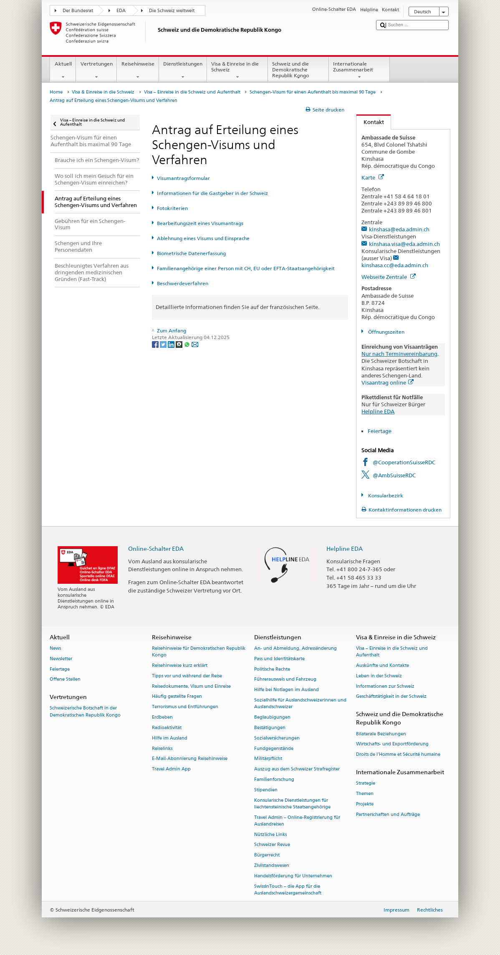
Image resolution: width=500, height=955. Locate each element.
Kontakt (370, 122)
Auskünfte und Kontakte (382, 665)
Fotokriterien (172, 208)
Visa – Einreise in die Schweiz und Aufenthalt (192, 92)
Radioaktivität (167, 727)
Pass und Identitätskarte (279, 658)
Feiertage (379, 431)
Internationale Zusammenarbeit (359, 71)
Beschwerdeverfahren (182, 283)
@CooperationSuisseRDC (404, 462)
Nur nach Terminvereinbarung (399, 353)
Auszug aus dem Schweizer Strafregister (297, 769)
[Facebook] (156, 344)
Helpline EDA (377, 411)
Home (56, 92)
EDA (121, 10)
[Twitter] (164, 344)
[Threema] (180, 344)
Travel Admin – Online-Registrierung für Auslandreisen (297, 821)
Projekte (365, 804)
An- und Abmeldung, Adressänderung (295, 648)
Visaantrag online (387, 382)
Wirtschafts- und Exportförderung (392, 744)
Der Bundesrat (78, 10)
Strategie (365, 783)
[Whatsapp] (188, 344)
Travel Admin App (171, 769)
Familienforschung (274, 779)
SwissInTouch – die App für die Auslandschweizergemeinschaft (287, 890)
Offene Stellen (65, 679)
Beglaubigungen (272, 717)
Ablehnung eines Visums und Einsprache (203, 238)
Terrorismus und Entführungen (185, 707)
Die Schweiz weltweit (171, 10)
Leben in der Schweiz (379, 676)
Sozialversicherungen (277, 738)
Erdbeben (162, 717)
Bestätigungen (269, 727)
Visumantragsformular (183, 178)
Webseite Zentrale (388, 277)
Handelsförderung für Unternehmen (293, 876)
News (55, 648)
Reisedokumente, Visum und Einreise (191, 686)
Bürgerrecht (267, 855)
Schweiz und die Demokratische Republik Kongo (298, 71)
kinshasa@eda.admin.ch (399, 229)
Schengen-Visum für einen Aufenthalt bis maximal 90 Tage (313, 92)
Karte (372, 177)
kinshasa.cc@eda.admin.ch (394, 265)
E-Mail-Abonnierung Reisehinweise (189, 759)
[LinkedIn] (172, 344)
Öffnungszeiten (385, 332)
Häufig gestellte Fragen (177, 696)
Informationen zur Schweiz (385, 686)
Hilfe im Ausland (169, 738)
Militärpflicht (268, 759)
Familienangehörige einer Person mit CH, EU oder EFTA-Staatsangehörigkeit (246, 268)
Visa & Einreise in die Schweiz (237, 71)
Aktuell (63, 71)
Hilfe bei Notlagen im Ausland (286, 690)
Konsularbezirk (385, 495)
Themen (365, 793)
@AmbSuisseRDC (394, 475)
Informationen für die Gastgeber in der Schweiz (212, 193)
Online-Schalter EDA (156, 548)
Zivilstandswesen (271, 865)
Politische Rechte (272, 669)
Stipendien (266, 790)
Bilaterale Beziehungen (381, 734)
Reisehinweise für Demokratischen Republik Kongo (198, 652)
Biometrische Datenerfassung (191, 253)
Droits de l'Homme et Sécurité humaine (398, 754)
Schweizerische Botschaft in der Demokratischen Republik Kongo (85, 712)
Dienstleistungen (183, 71)
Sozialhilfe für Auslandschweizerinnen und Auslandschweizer (300, 703)
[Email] (195, 344)
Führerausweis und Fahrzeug (285, 679)
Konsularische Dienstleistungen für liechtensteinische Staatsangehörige (292, 804)
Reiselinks (162, 748)
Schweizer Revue (272, 845)
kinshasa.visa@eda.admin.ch (404, 244)
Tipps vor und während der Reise (187, 676)
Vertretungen (96, 71)
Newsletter (61, 658)
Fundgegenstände (273, 748)
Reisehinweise (137, 71)
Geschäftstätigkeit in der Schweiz (391, 696)
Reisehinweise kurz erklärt (179, 665)
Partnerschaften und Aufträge (388, 814)
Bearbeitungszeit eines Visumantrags (200, 223)
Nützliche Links (270, 834)
